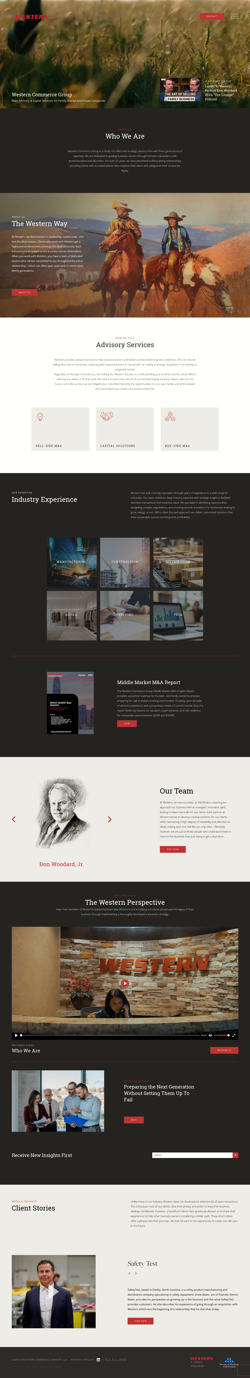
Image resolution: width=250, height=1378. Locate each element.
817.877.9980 (116, 1359)
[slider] (110, 1035)
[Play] (16, 1035)
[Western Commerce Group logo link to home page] (31, 16)
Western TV (224, 1050)
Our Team (173, 849)
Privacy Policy (82, 1360)
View (127, 723)
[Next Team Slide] (109, 819)
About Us (24, 292)
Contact (212, 16)
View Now (141, 1321)
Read (134, 1120)
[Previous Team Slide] (13, 819)
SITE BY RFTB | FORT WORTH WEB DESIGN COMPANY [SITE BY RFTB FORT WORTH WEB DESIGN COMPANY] (37, 1367)
